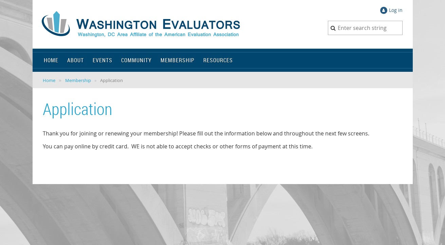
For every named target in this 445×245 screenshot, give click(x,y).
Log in (396, 10)
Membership (78, 80)
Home (49, 80)
